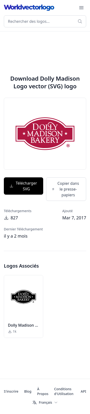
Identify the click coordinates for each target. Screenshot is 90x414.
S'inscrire (11, 391)
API (83, 391)
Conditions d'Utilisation (63, 391)
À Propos (42, 391)
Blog (27, 391)
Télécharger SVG (23, 186)
